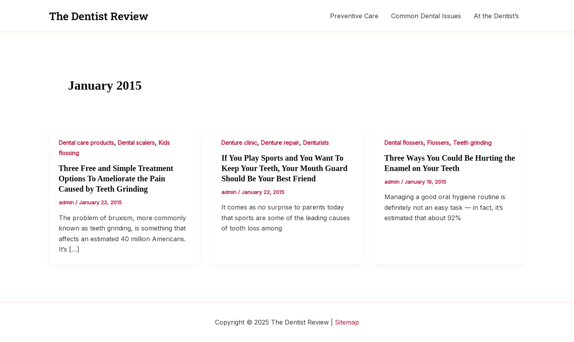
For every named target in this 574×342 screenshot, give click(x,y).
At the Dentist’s (496, 16)
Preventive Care (354, 16)
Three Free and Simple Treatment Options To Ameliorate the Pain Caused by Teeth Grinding (116, 178)
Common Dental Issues (426, 16)
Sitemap (347, 322)
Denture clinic (239, 142)
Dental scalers (136, 142)
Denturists (316, 142)
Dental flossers (403, 142)
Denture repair (280, 142)
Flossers (438, 142)
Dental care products (86, 142)
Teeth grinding (472, 142)
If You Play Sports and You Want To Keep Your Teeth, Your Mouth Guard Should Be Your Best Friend (284, 168)
